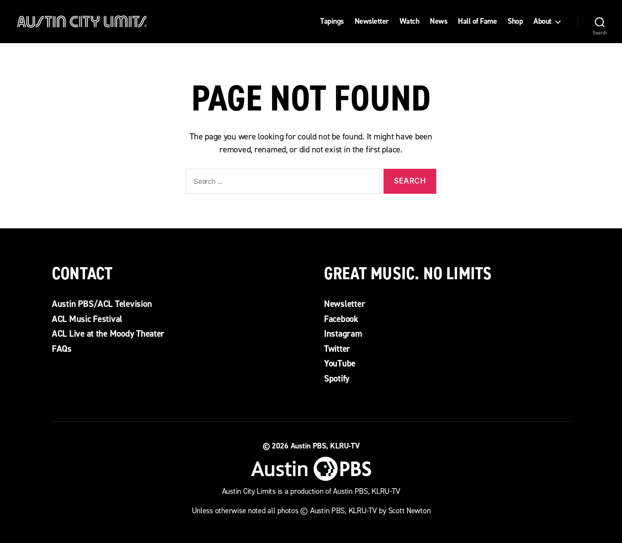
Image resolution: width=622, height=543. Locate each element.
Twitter (337, 349)
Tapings (332, 21)
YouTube (339, 363)
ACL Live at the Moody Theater (108, 334)
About (542, 21)
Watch (409, 21)
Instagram (343, 334)
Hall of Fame (477, 21)
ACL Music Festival (87, 319)
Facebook (341, 319)
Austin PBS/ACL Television (102, 304)
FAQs (62, 349)
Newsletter (372, 21)
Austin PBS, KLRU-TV (325, 446)
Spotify (336, 379)
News (438, 21)
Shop (515, 21)
